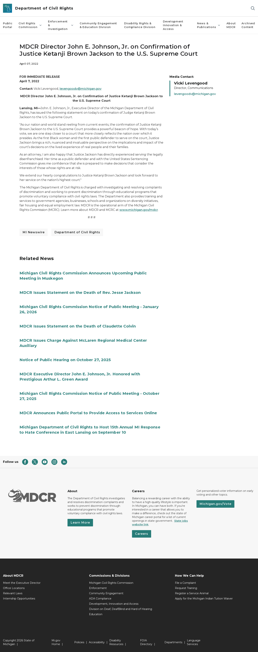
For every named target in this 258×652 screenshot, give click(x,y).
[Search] (252, 8)
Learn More (80, 522)
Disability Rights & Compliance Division (139, 25)
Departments (173, 642)
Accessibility (97, 642)
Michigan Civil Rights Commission (111, 583)
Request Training (186, 588)
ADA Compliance (100, 598)
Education (95, 614)
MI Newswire (33, 232)
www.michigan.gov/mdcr (138, 210)
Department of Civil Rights (77, 232)
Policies (79, 642)
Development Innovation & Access (173, 25)
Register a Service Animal (191, 593)
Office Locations (14, 588)
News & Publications (208, 25)
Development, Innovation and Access (113, 603)
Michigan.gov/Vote (215, 504)
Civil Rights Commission (30, 25)
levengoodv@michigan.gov (80, 88)
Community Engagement (106, 593)
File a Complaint (185, 583)
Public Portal (8, 25)
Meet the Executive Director (21, 583)
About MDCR (231, 25)
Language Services (193, 642)
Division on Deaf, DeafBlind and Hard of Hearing (120, 609)
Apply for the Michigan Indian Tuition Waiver (204, 598)
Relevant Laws (12, 593)
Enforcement (98, 588)
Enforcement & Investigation (61, 25)
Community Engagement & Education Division (98, 25)
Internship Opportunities (19, 598)
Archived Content (248, 25)
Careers (141, 534)
